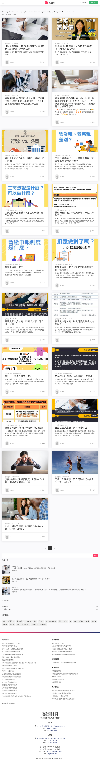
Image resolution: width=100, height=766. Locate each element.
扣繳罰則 (43, 624)
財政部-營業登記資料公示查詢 (62, 649)
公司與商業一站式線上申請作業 (12, 649)
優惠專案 (5, 606)
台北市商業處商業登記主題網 (11, 677)
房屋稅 (12, 624)
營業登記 (11, 621)
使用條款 (38, 758)
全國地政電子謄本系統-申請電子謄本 (64, 663)
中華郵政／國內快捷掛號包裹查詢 (63, 690)
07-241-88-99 (52, 740)
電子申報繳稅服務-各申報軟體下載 (63, 654)
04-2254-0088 (52, 728)
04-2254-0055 (52, 731)
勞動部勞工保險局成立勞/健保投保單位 (65, 674)
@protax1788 (52, 754)
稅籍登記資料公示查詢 (9, 665)
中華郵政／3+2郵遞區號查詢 (61, 693)
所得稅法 (35, 624)
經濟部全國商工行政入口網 (11, 643)
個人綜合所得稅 (51, 621)
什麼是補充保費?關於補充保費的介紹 (24, 427)
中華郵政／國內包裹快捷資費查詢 (63, 699)
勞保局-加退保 (56, 676)
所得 (65, 621)
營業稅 (81, 621)
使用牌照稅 (25, 624)
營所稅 (94, 621)
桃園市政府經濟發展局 (9, 685)
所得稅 (41, 621)
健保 (75, 621)
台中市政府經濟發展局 (9, 688)
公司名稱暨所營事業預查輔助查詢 (13, 654)
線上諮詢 (83, 2)
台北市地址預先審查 (8, 679)
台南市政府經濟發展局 (9, 690)
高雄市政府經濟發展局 (9, 693)
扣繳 (18, 624)
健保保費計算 (56, 682)
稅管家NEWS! (6, 609)
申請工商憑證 (56, 671)
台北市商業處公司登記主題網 (11, 674)
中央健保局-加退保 (58, 679)
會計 (60, 621)
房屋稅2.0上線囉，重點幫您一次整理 (73, 376)
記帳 (4, 621)
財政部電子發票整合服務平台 (61, 646)
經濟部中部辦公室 (8, 671)
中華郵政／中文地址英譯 (60, 696)
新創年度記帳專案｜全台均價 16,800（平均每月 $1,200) (31, 579)
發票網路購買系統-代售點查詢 (62, 651)
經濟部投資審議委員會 (9, 646)
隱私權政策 (47, 758)
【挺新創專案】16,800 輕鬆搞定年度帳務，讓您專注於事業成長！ (34, 568)
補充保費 (19, 621)
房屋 (87, 621)
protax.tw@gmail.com (54, 751)
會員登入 (94, 2)
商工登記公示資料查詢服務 (11, 651)
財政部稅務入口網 (58, 643)
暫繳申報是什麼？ (14, 267)
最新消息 (8, 14)
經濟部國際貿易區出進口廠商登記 (13, 668)
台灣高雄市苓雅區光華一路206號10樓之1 (51, 738)
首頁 (3, 14)
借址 (34, 621)
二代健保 (28, 621)
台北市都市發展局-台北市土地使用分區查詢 (16, 696)
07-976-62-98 (52, 743)
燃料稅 (5, 624)
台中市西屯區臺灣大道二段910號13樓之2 (51, 726)
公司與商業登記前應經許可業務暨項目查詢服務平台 (19, 663)
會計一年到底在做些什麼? (18, 376)
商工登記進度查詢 (8, 660)
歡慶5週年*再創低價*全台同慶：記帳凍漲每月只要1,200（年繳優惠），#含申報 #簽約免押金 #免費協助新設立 (24, 101)
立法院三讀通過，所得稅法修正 (71, 427)
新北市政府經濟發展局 (9, 682)
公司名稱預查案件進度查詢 (11, 657)
